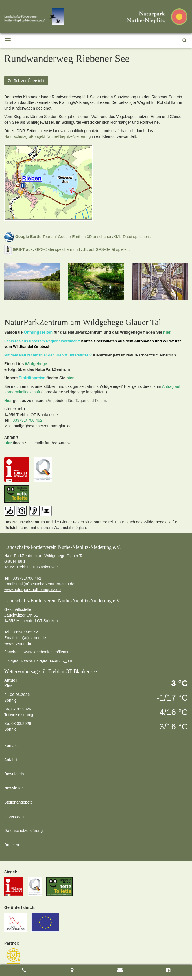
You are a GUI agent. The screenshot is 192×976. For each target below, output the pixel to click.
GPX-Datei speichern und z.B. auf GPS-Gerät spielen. (67, 249)
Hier (8, 400)
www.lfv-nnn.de (17, 643)
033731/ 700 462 (27, 420)
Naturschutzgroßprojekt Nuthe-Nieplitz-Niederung (47, 136)
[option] (32, 281)
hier (166, 332)
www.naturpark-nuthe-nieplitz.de (32, 589)
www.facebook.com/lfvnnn (46, 652)
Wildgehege (36, 363)
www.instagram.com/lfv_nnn (48, 660)
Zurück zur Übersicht (26, 80)
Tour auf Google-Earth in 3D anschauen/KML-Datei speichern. (77, 236)
